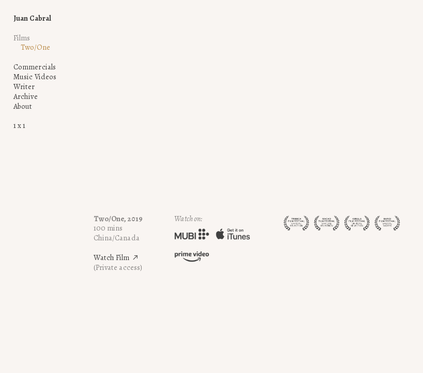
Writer (24, 86)
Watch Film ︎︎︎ (116, 257)
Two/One (35, 47)
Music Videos (34, 76)
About (23, 106)
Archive (25, 96)
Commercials (34, 67)
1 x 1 (19, 125)
